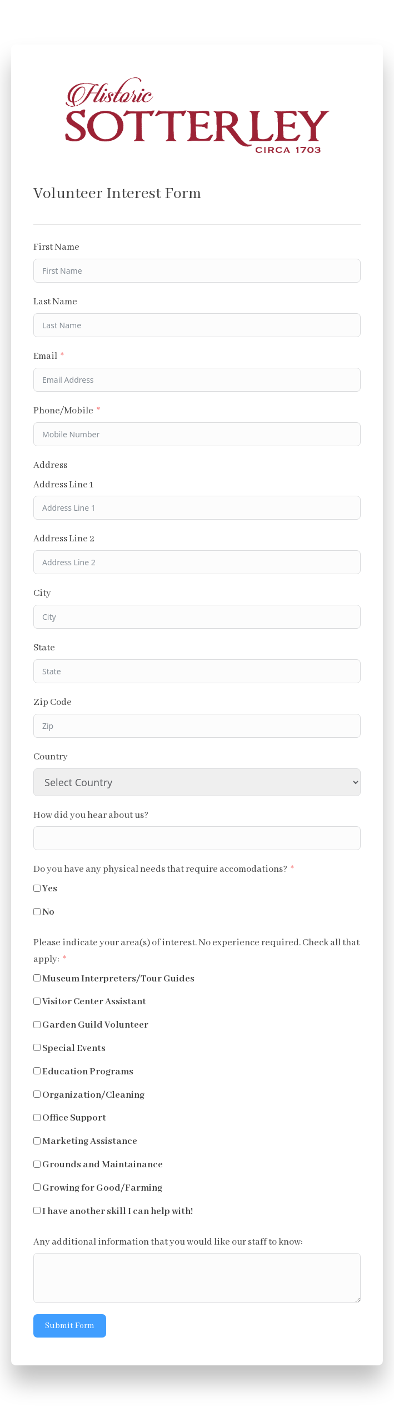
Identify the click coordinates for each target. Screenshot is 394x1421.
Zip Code (52, 702)
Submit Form (69, 1326)
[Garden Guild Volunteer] (37, 1024)
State (44, 648)
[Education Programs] (37, 1070)
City (42, 593)
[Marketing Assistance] (37, 1140)
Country (50, 757)
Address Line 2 (63, 539)
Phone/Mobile (63, 411)
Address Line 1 (63, 485)
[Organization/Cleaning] (37, 1094)
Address (50, 465)
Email (45, 356)
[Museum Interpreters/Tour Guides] (37, 977)
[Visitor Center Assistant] (37, 1001)
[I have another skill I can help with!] (37, 1210)
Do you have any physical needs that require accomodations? (160, 869)
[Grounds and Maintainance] (37, 1164)
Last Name (55, 302)
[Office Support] (37, 1117)
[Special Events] (37, 1047)
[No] (37, 911)
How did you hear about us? (90, 815)
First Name (56, 247)
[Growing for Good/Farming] (37, 1187)
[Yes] (37, 888)
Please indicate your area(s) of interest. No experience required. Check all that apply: (196, 951)
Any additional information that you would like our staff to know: (168, 1242)
